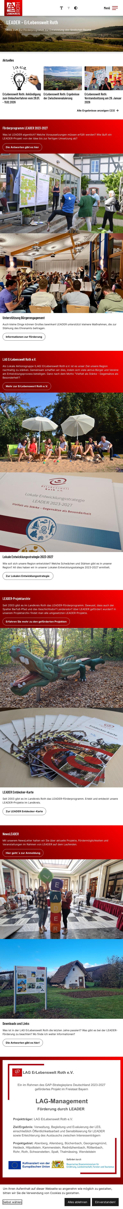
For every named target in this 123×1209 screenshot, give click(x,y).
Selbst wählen (12, 1202)
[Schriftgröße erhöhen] (62, 7)
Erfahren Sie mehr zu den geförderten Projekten (36, 621)
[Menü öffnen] (112, 8)
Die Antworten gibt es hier (22, 146)
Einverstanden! (105, 1202)
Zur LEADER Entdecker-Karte (24, 811)
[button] (116, 8)
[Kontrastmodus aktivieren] (77, 7)
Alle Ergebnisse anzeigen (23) (98, 110)
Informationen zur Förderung (24, 336)
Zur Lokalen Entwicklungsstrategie (28, 575)
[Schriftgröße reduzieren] (70, 7)
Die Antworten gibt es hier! (23, 1042)
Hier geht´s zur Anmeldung (23, 852)
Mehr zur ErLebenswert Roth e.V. (27, 386)
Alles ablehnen (77, 1202)
